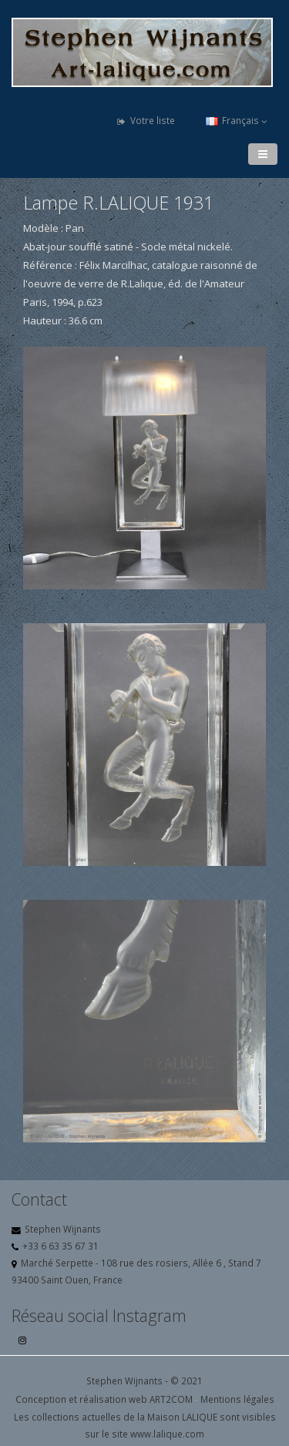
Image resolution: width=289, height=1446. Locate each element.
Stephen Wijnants (63, 1229)
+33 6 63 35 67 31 (60, 1246)
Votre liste (146, 120)
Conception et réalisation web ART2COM (104, 1399)
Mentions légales (237, 1399)
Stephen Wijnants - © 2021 (144, 1380)
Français (236, 120)
